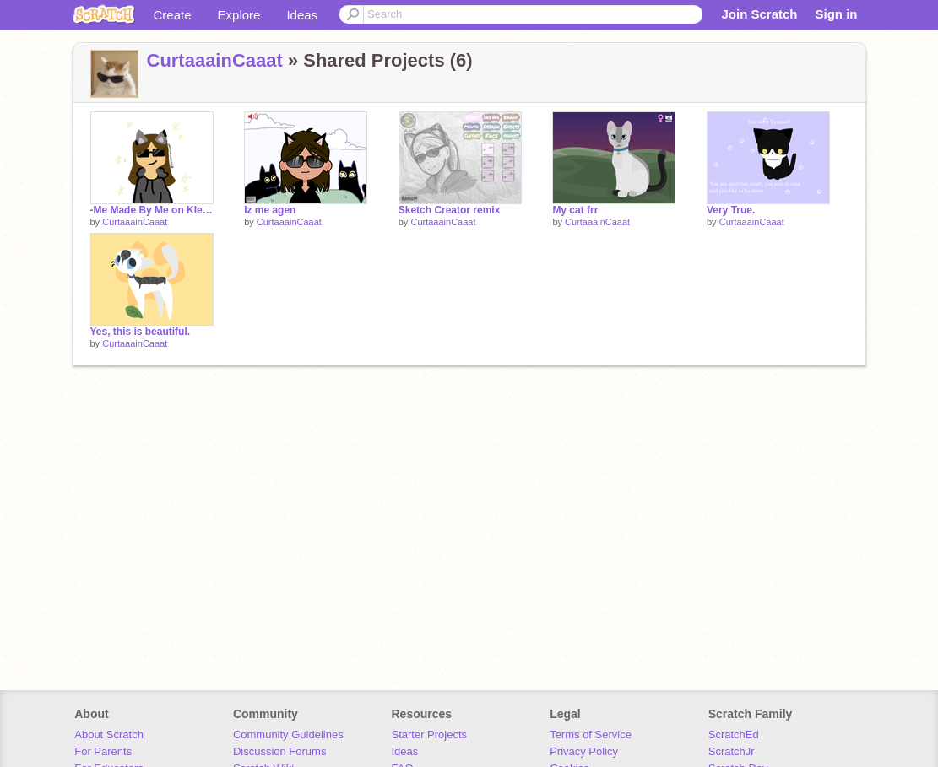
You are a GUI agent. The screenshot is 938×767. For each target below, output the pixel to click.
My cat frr (575, 210)
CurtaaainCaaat (215, 60)
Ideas (301, 15)
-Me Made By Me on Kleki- (152, 210)
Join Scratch (759, 14)
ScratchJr (731, 751)
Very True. (731, 210)
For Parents (103, 751)
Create (173, 15)
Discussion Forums (280, 751)
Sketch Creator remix (450, 210)
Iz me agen (269, 210)
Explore (239, 15)
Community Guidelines (288, 734)
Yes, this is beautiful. (140, 332)
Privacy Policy (584, 751)
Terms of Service (591, 734)
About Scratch (109, 734)
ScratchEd (733, 734)
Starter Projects (430, 734)
